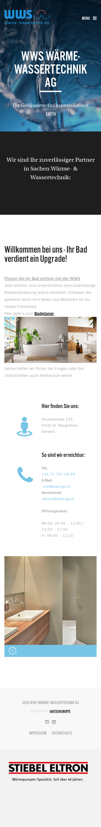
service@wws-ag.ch (58, 498)
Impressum (38, 733)
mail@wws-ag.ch (56, 486)
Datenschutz (62, 733)
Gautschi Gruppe (60, 711)
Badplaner (44, 313)
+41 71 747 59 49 (58, 474)
